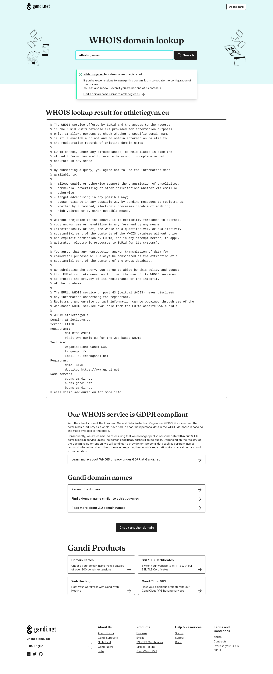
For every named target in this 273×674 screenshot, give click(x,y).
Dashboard (236, 6)
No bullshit (104, 642)
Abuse (218, 636)
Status (179, 633)
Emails (140, 637)
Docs (178, 642)
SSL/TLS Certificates (149, 642)
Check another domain (136, 527)
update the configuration (171, 80)
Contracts (220, 641)
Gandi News (105, 646)
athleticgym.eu (93, 74)
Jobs (101, 651)
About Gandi (106, 633)
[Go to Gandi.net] (38, 6)
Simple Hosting (145, 646)
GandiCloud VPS (146, 651)
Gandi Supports (108, 637)
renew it (105, 88)
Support (180, 637)
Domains (141, 633)
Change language (39, 638)
